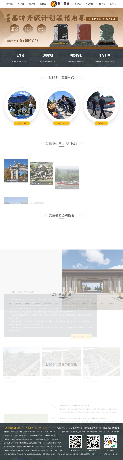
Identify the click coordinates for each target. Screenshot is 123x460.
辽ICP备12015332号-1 (112, 432)
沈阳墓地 (47, 447)
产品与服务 (90, 4)
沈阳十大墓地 (58, 450)
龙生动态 (19, 432)
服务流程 (102, 4)
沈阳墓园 (40, 447)
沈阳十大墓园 (49, 450)
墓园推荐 (13, 432)
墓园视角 (43, 4)
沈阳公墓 (53, 447)
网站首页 (9, 4)
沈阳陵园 (59, 447)
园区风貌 (32, 4)
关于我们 (21, 4)
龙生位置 (52, 432)
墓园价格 (45, 432)
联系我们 (113, 4)
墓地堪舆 (26, 432)
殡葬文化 (32, 432)
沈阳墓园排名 (17, 435)
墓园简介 (6, 432)
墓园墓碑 (39, 432)
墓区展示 (78, 4)
